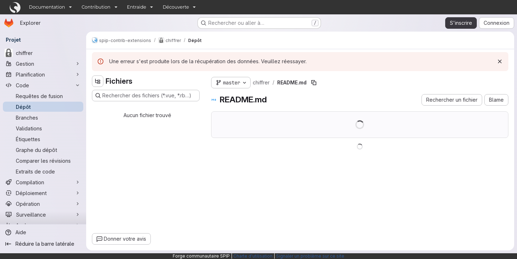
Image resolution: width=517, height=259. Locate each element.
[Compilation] (43, 182)
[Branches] (43, 117)
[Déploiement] (43, 193)
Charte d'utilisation (253, 256)
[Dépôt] (43, 107)
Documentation (47, 7)
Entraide (136, 7)
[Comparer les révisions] (43, 161)
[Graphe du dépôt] (43, 150)
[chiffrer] (43, 53)
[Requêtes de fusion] (43, 96)
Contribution (95, 7)
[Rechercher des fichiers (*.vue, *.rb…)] (146, 95)
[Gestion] (43, 64)
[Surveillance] (43, 214)
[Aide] (43, 232)
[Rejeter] (499, 61)
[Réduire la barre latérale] (43, 244)
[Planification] (43, 74)
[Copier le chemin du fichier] (314, 82)
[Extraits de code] (43, 171)
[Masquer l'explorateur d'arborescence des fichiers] (97, 81)
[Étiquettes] (43, 139)
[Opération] (43, 204)
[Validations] (43, 128)
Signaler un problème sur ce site (310, 256)
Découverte (176, 7)
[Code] (43, 85)
